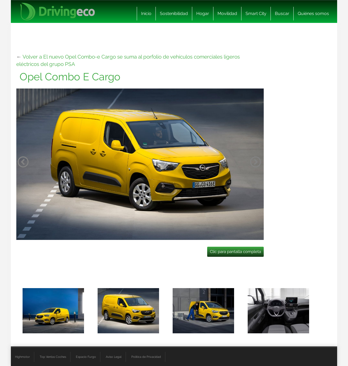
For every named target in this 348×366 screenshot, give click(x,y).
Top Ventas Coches (53, 357)
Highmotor (22, 357)
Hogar (202, 13)
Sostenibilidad (174, 13)
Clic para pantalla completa (235, 251)
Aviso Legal (114, 357)
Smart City (256, 13)
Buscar (282, 13)
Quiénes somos (313, 13)
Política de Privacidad (146, 357)
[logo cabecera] (57, 11)
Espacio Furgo (86, 357)
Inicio (146, 13)
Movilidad (227, 13)
